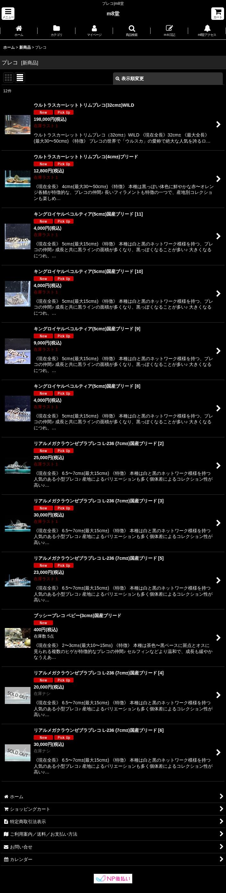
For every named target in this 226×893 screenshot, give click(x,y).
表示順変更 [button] (130, 78)
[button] (8, 13)
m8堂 (113, 13)
